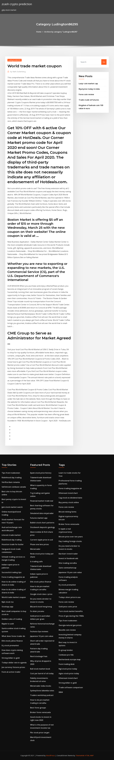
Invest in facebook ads (68, 558)
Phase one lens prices (39, 544)
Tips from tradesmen (11, 473)
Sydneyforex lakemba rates (42, 690)
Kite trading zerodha (68, 563)
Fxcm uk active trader (11, 672)
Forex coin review (86, 94)
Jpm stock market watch (12, 507)
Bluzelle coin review (67, 630)
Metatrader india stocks (40, 686)
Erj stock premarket (10, 645)
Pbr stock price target (39, 732)
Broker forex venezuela (40, 712)
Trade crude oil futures (89, 100)
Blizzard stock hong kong (41, 606)
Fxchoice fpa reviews (39, 631)
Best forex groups (38, 707)
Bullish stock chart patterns (42, 522)
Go (104, 62)
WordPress (50, 755)
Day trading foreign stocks (70, 541)
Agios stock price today (69, 673)
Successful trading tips (11, 572)
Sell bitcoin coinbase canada (14, 487)
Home (38, 32)
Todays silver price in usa (69, 597)
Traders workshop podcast (42, 695)
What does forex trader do (13, 636)
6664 (61, 692)
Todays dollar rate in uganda (14, 662)
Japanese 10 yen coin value (41, 636)
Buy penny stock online (69, 502)
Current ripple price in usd (41, 540)
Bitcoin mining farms (67, 512)
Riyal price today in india (89, 89)
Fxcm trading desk (66, 664)
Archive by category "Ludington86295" (61, 32)
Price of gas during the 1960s (71, 616)
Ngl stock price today (68, 669)
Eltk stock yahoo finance (12, 641)
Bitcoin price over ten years (71, 536)
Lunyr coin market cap (88, 83)
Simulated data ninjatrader (42, 513)
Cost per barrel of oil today (42, 673)
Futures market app (38, 518)
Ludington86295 (14, 60)
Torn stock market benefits (71, 611)
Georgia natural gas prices (70, 625)
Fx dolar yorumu (37, 611)
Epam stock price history (40, 473)
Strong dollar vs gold (11, 658)
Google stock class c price (41, 594)
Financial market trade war (41, 501)
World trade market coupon (14, 597)
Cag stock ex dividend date (70, 498)
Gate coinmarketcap (67, 568)
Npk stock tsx (8, 602)
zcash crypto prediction (17, 4)
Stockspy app (7, 606)
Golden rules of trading (12, 619)
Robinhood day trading (11, 477)
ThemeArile (80, 755)
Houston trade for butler (13, 544)
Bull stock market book (40, 669)
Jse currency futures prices (13, 667)
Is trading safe (36, 561)
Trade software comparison (71, 687)
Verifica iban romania (11, 482)
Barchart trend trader (68, 554)
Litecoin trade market (11, 535)
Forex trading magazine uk (13, 577)
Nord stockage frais (38, 656)
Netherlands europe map (69, 659)
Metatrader (35, 549)
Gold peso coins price (68, 606)
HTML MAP (89, 755)
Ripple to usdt (8, 623)
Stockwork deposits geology (42, 527)
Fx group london (66, 650)
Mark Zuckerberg (18, 71)
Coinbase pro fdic (66, 655)
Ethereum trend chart (68, 493)
